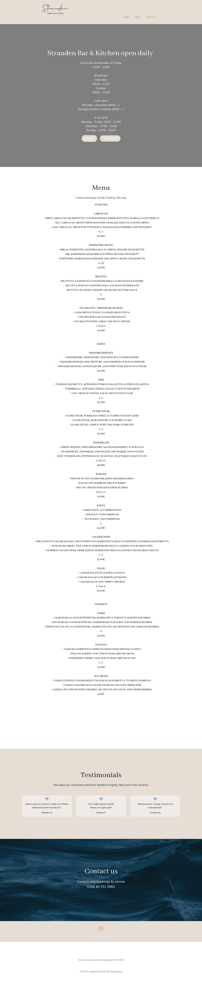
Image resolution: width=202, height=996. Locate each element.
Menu (138, 17)
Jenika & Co (106, 941)
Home (126, 17)
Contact (151, 17)
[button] (97, 823)
